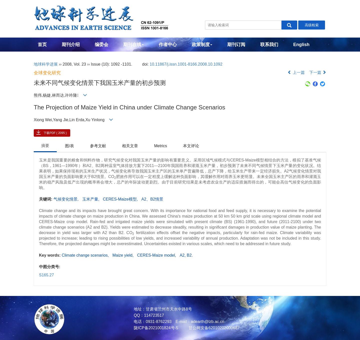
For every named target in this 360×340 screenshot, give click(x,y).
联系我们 (269, 44)
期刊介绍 (71, 44)
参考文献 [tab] (98, 146)
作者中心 (168, 44)
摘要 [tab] (45, 145)
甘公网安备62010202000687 (213, 328)
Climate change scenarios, (86, 255)
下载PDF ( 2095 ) (55, 133)
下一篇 (317, 72)
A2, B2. (186, 255)
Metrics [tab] (160, 146)
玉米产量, (91, 199)
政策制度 (202, 44)
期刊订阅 (236, 44)
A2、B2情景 (152, 199)
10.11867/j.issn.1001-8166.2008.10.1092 (186, 64)
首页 (42, 44)
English (301, 44)
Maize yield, (123, 255)
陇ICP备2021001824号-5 (156, 328)
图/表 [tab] (69, 146)
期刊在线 (133, 44)
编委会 (101, 44)
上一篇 (296, 72)
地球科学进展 (46, 64)
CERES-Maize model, (157, 255)
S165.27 (46, 275)
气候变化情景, (67, 199)
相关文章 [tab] (130, 146)
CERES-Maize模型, (121, 199)
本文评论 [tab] (191, 146)
